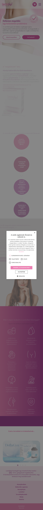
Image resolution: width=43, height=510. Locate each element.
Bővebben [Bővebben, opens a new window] (21, 251)
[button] (21, 276)
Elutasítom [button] (21, 272)
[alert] (21, 255)
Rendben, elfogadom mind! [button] (21, 267)
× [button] (34, 232)
